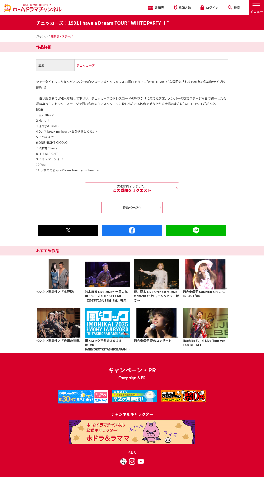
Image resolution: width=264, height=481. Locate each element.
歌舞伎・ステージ (62, 36)
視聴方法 (182, 7)
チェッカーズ (86, 65)
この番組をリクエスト (132, 188)
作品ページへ (132, 207)
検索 (234, 7)
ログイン (209, 7)
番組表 (156, 7)
